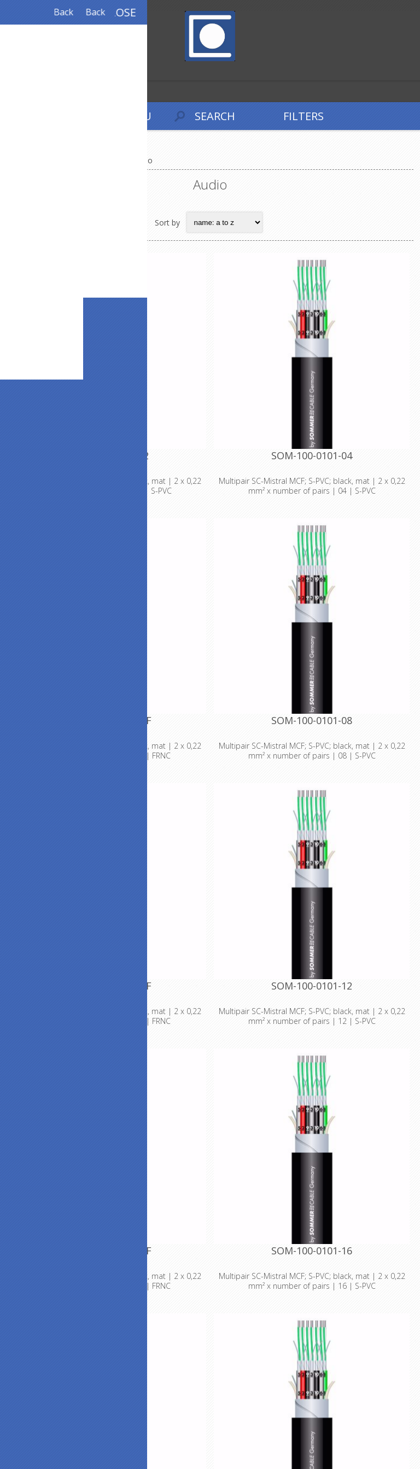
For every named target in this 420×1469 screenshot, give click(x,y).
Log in (32, 70)
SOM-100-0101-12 (311, 985)
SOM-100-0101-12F (108, 1250)
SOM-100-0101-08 (311, 720)
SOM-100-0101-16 (311, 1250)
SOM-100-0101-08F (108, 985)
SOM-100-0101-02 (108, 455)
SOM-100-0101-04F (108, 720)
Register (10, 70)
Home (22, 160)
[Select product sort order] (224, 222)
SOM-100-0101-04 (311, 455)
